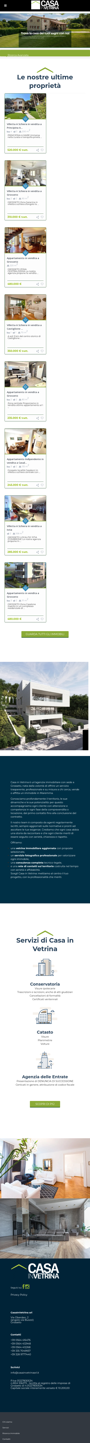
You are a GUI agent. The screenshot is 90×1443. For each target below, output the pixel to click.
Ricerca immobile (11, 1433)
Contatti (6, 1439)
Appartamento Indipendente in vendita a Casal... (25, 460)
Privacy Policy (19, 1294)
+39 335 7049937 (21, 1350)
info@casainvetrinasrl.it (25, 1372)
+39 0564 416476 (21, 1340)
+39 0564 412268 (21, 1347)
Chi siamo (7, 1422)
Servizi (5, 1427)
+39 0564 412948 (21, 1343)
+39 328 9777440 (21, 1354)
